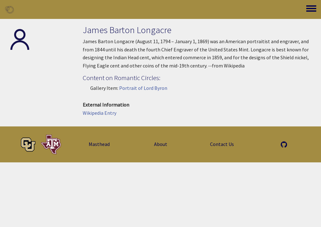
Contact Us (222, 144)
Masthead (99, 144)
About (160, 144)
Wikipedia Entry (99, 113)
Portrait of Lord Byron (143, 88)
